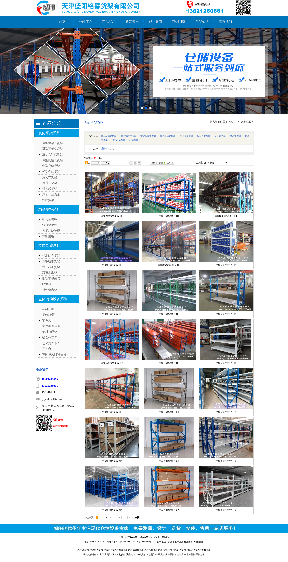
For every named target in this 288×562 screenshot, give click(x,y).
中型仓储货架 (51, 165)
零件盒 (46, 320)
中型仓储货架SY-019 (112, 265)
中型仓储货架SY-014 (169, 461)
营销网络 (178, 21)
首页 (62, 21)
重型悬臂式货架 (52, 154)
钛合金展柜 (49, 219)
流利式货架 (49, 177)
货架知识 (202, 21)
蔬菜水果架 (49, 272)
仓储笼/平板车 (51, 343)
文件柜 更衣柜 (51, 326)
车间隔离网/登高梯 (54, 354)
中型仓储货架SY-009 (226, 363)
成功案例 (155, 21)
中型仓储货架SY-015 (226, 461)
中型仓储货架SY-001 (169, 216)
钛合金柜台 (49, 224)
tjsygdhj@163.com (122, 541)
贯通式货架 (49, 182)
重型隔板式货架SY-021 (112, 363)
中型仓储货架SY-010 (112, 412)
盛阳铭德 (107, 148)
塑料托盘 (48, 309)
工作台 (46, 348)
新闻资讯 (132, 21)
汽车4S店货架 (51, 194)
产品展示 (108, 21)
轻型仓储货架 (51, 171)
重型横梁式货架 (52, 143)
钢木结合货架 (51, 255)
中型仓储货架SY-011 (169, 412)
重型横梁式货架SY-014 (226, 216)
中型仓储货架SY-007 (226, 314)
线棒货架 (48, 200)
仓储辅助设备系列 (53, 299)
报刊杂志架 (49, 289)
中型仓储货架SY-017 (169, 510)
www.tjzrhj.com (97, 541)
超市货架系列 (49, 246)
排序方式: (196, 163)
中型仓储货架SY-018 (226, 510)
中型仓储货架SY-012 (226, 412)
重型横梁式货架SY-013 (112, 216)
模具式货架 (49, 188)
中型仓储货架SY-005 (112, 314)
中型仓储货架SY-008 (169, 363)
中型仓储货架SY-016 (112, 510)
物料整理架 (49, 331)
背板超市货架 (51, 261)
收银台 (46, 284)
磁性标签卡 (49, 337)
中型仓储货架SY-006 (169, 314)
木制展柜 (48, 236)
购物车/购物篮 (51, 278)
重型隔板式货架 (52, 148)
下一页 (105, 163)
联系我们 (225, 21)
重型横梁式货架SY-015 (169, 265)
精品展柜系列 (49, 209)
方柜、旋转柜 (51, 230)
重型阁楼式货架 (52, 160)
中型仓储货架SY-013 (112, 461)
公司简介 (85, 21)
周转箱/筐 (48, 314)
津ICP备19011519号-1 (143, 541)
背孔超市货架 (51, 267)
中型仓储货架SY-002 (226, 265)
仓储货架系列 (49, 133)
